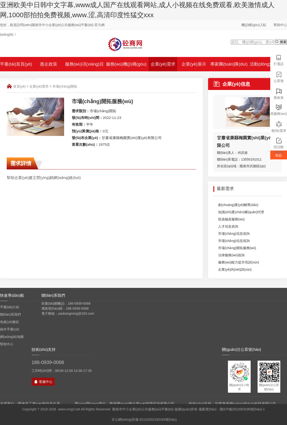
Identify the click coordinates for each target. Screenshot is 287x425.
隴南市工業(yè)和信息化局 (39, 404)
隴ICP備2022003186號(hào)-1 (242, 409)
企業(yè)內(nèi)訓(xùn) (232, 270)
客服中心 (43, 382)
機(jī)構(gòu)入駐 (253, 25)
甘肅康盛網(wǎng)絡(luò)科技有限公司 (245, 404)
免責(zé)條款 (9, 322)
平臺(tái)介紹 (9, 307)
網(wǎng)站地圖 (12, 337)
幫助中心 (280, 25)
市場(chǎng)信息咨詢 (231, 234)
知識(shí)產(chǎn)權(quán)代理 (238, 212)
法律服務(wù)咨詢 (229, 255)
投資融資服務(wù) (229, 219)
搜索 (281, 42)
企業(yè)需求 (39, 86)
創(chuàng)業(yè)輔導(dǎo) (235, 205)
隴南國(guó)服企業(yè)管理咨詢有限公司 (142, 404)
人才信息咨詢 (225, 226)
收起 (278, 155)
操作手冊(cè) (9, 329)
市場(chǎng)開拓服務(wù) (234, 248)
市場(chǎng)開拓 (64, 86)
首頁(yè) (19, 86)
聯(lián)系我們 (10, 314)
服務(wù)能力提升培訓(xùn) (236, 262)
